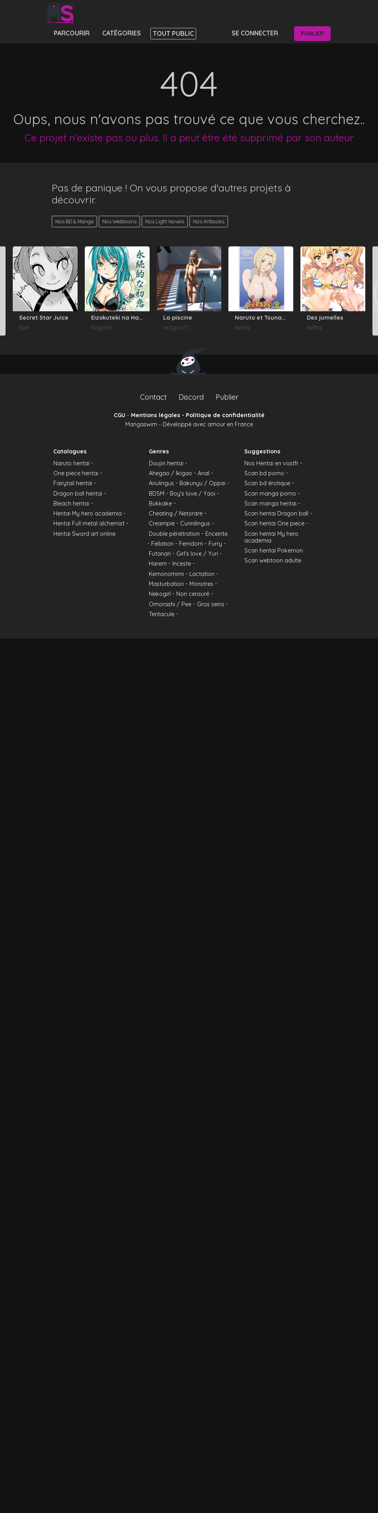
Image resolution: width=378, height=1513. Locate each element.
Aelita (242, 327)
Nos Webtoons (119, 221)
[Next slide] (375, 291)
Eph (24, 327)
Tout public (173, 33)
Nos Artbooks (208, 221)
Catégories (121, 33)
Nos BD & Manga (74, 221)
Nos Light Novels (164, 221)
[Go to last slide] (3, 291)
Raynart (101, 327)
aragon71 (175, 327)
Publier (312, 33)
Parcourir (72, 33)
